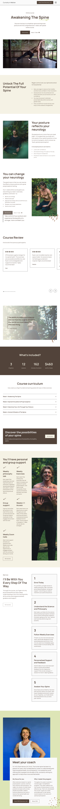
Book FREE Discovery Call (22, 801)
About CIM (36, 801)
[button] (55, 2)
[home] (9, 2)
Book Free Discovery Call (45, 2)
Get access (25, 32)
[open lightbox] (35, 32)
